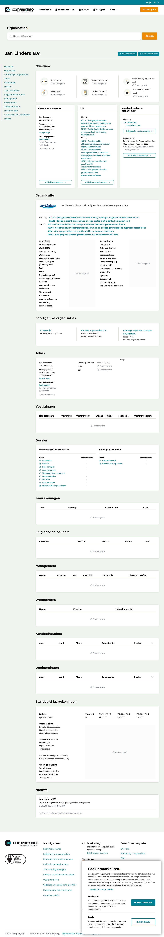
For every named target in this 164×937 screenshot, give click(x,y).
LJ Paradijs (45, 330)
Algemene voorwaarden (73, 933)
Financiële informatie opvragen (58, 859)
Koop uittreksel (127, 53)
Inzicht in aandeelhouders (55, 864)
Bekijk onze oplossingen (97, 853)
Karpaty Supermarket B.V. (93, 330)
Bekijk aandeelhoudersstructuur (139, 131)
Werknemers (10, 102)
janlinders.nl (44, 139)
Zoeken (150, 35)
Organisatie (45, 9)
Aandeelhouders (12, 106)
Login (149, 2)
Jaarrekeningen (12, 90)
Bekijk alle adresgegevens (55, 182)
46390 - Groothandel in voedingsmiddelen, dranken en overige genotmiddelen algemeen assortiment (95, 153)
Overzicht (8, 66)
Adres (7, 78)
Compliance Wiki (51, 895)
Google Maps (44, 132)
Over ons (125, 848)
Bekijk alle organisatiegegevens (97, 182)
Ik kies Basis (143, 921)
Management (10, 98)
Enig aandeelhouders (14, 94)
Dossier (8, 86)
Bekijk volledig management (139, 155)
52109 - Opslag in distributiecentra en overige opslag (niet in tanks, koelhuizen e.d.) (97, 132)
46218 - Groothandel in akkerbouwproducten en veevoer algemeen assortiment (95, 144)
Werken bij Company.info (133, 853)
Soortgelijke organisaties (16, 74)
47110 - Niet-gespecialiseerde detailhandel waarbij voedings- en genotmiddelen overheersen (96, 123)
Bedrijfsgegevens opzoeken (56, 853)
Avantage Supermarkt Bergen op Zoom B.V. (137, 332)
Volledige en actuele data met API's (59, 884)
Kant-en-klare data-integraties (57, 890)
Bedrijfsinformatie (52, 848)
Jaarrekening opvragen (54, 869)
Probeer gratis (149, 9)
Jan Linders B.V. (130, 122)
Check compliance (149, 53)
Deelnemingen (11, 110)
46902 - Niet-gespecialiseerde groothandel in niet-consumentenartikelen (93, 172)
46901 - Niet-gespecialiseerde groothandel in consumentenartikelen (93, 164)
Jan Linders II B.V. (133, 125)
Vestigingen (9, 82)
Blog (123, 857)
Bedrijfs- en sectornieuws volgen (58, 874)
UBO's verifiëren (51, 879)
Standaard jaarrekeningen (17, 114)
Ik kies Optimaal (143, 902)
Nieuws (7, 118)
